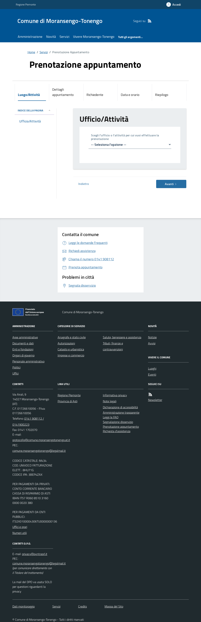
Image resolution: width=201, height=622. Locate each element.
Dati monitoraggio (23, 606)
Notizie (152, 337)
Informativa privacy (115, 395)
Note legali (109, 401)
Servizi (64, 36)
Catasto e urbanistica (71, 349)
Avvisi (151, 343)
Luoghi (152, 368)
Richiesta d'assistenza (116, 431)
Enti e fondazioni (22, 349)
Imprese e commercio (71, 355)
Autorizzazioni (66, 343)
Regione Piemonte (26, 4)
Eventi (152, 374)
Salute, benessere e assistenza (122, 337)
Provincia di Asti (67, 401)
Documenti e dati (23, 343)
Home (31, 52)
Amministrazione (30, 36)
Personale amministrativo (28, 361)
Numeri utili (19, 533)
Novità (51, 36)
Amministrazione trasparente (121, 412)
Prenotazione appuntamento (121, 426)
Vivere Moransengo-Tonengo (93, 36)
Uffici (15, 373)
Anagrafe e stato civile (72, 337)
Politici (16, 367)
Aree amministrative (25, 337)
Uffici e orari (19, 527)
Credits (82, 606)
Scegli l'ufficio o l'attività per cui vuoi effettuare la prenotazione (125, 137)
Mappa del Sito (114, 606)
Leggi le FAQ (110, 417)
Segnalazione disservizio (118, 422)
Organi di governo (23, 355)
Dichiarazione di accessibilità (120, 407)
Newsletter (155, 400)
